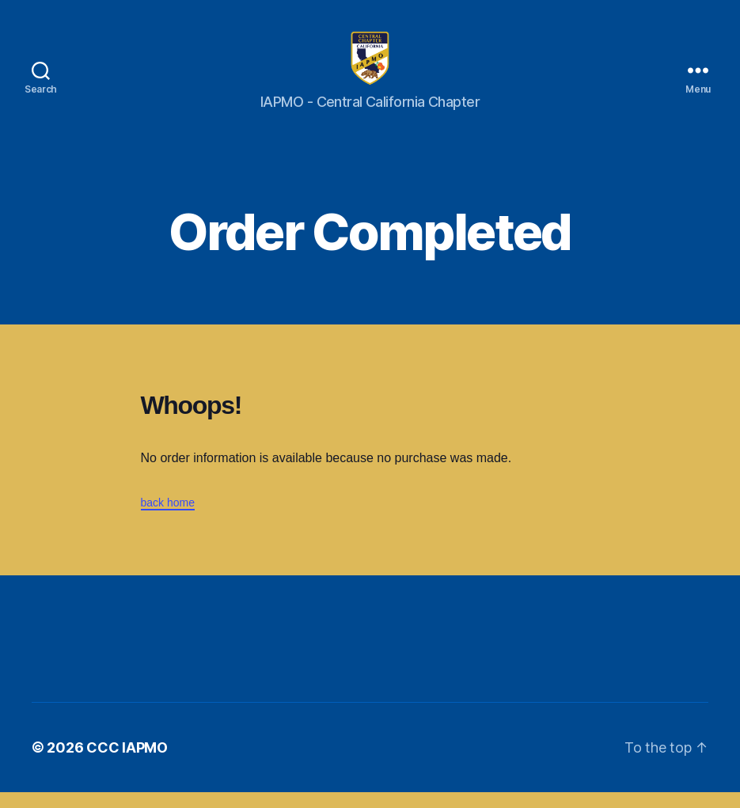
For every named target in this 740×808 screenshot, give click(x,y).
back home (168, 518)
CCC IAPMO (127, 763)
